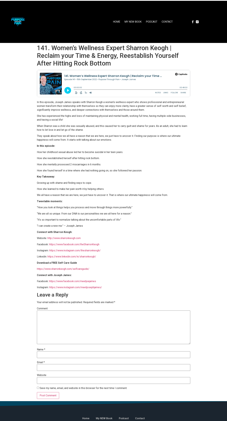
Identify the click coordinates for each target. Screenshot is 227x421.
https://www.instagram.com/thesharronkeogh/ (75, 250)
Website (41, 375)
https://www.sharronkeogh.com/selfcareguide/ (63, 268)
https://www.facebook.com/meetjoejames (72, 281)
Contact (167, 21)
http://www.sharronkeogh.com (64, 238)
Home (116, 21)
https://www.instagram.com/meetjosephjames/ (75, 287)
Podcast (151, 21)
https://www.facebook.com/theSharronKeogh (74, 244)
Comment (42, 308)
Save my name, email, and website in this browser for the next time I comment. (83, 388)
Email (41, 362)
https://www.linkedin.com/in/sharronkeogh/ (71, 256)
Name (41, 349)
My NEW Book (133, 21)
